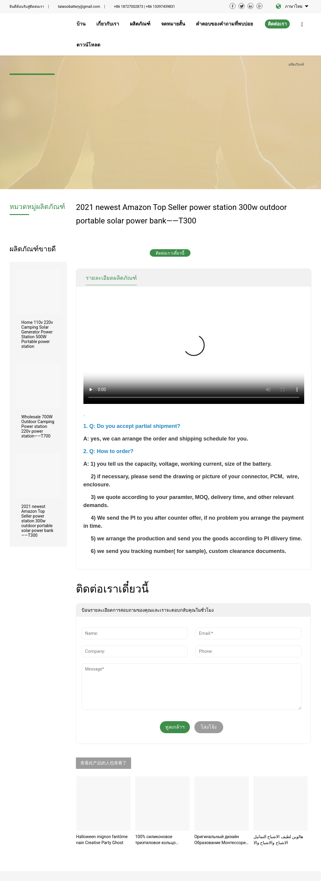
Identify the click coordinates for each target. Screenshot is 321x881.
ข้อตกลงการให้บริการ (121, 871)
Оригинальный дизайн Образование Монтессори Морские (220, 706)
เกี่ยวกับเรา (140, 791)
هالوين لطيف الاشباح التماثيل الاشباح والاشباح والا (278, 705)
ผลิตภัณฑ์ (139, 800)
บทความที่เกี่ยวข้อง (81, 871)
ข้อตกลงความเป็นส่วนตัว (167, 871)
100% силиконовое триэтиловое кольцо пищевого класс (155, 706)
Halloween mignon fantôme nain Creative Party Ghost (102, 705)
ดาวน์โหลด (140, 833)
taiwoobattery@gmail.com (79, 6)
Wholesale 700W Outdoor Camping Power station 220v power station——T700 (37, 293)
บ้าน (134, 782)
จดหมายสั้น (140, 809)
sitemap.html (297, 870)
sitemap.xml (268, 870)
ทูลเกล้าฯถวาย (174, 594)
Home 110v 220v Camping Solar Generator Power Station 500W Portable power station (37, 200)
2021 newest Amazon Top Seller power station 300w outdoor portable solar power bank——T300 (37, 387)
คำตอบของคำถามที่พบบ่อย (146, 821)
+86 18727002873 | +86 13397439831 (144, 6)
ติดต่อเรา (277, 24)
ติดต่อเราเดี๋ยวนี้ (170, 119)
